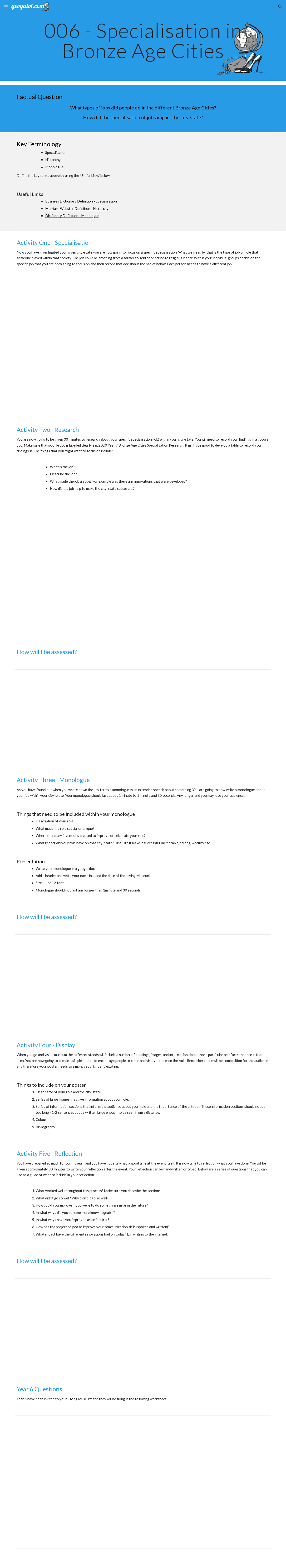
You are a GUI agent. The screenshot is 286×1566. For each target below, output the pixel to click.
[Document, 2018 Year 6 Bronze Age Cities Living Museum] (143, 1477)
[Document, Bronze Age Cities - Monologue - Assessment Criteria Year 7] (143, 978)
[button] (5, 6)
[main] (143, 40)
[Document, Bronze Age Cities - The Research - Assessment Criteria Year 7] (143, 713)
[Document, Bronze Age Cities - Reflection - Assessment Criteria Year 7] (143, 1322)
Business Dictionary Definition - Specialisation (81, 201)
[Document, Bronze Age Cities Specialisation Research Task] (143, 567)
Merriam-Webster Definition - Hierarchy (76, 209)
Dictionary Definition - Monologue (72, 216)
